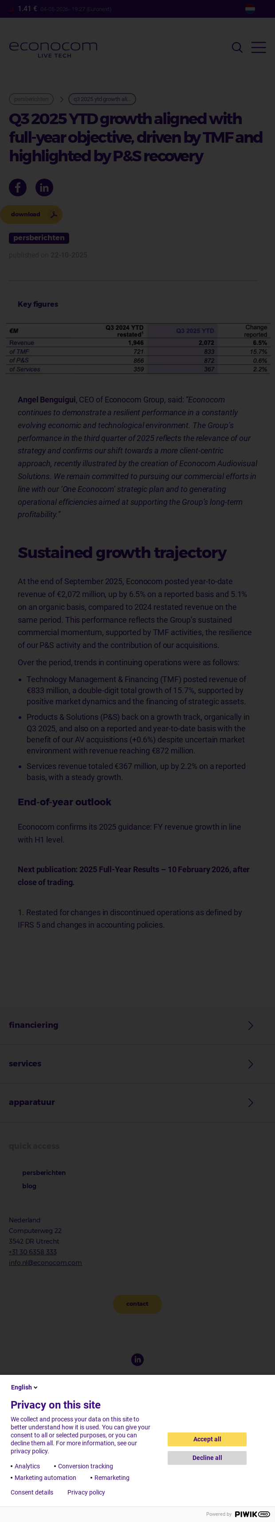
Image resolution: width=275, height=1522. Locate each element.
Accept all (207, 1439)
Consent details (32, 1492)
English (25, 1387)
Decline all (207, 1457)
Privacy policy (86, 1492)
